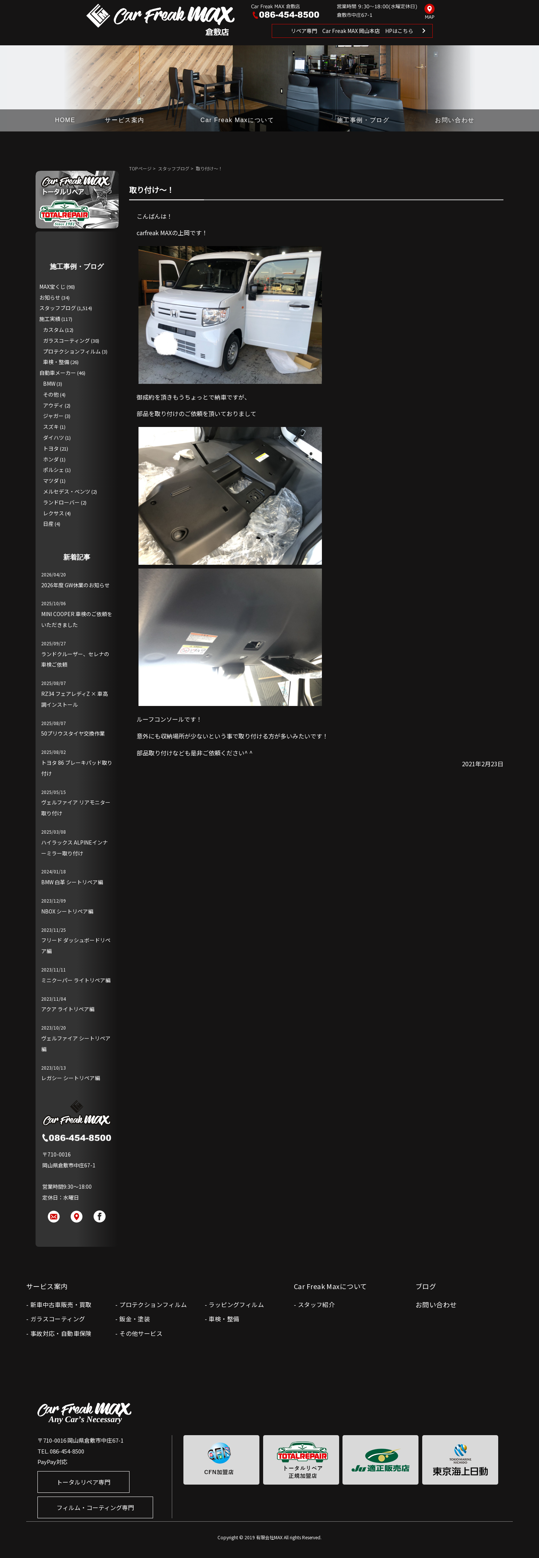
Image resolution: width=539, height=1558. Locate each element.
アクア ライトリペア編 (67, 1009)
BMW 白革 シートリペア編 (72, 882)
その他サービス (140, 1333)
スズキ (51, 426)
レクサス (53, 513)
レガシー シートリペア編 (70, 1078)
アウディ (53, 405)
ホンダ (51, 459)
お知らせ (49, 297)
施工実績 (49, 318)
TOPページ (140, 168)
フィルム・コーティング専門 (95, 1507)
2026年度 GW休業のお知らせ (75, 585)
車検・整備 (56, 362)
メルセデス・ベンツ (66, 491)
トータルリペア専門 (83, 1481)
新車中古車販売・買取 (61, 1304)
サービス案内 (124, 120)
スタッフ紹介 (316, 1304)
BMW (49, 383)
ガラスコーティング (66, 340)
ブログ (425, 1286)
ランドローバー (61, 502)
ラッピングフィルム (236, 1304)
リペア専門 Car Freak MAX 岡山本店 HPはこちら (352, 30)
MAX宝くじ (52, 286)
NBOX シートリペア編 (67, 911)
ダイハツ (53, 437)
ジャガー (53, 415)
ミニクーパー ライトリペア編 (75, 980)
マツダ (51, 480)
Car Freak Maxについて (237, 120)
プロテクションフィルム (72, 351)
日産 (48, 523)
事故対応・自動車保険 (61, 1333)
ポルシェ (53, 469)
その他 (51, 394)
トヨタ (51, 448)
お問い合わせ (455, 120)
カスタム (53, 329)
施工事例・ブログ (363, 120)
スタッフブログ (173, 168)
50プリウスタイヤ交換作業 (73, 733)
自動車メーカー (57, 372)
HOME (65, 120)
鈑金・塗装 (134, 1318)
